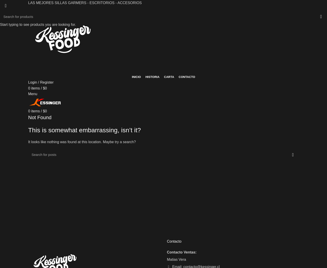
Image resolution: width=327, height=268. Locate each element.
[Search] (163, 16)
